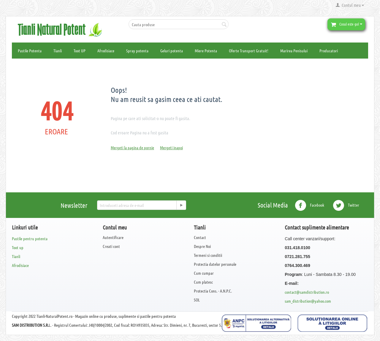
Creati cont (111, 246)
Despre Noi (202, 246)
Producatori (328, 50)
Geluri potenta (171, 50)
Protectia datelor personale (215, 264)
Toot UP (80, 50)
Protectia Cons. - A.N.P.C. (213, 290)
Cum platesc (203, 282)
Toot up (17, 247)
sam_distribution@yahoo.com (308, 301)
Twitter (346, 205)
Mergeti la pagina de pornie (132, 147)
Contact (200, 237)
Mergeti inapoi (171, 147)
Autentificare (113, 237)
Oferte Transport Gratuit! (248, 50)
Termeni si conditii (208, 255)
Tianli (57, 50)
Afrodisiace (105, 50)
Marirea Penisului (294, 50)
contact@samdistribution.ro (307, 292)
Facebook (309, 205)
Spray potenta (137, 50)
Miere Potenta (206, 50)
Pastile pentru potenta (30, 238)
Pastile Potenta (30, 50)
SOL (197, 299)
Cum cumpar (204, 273)
